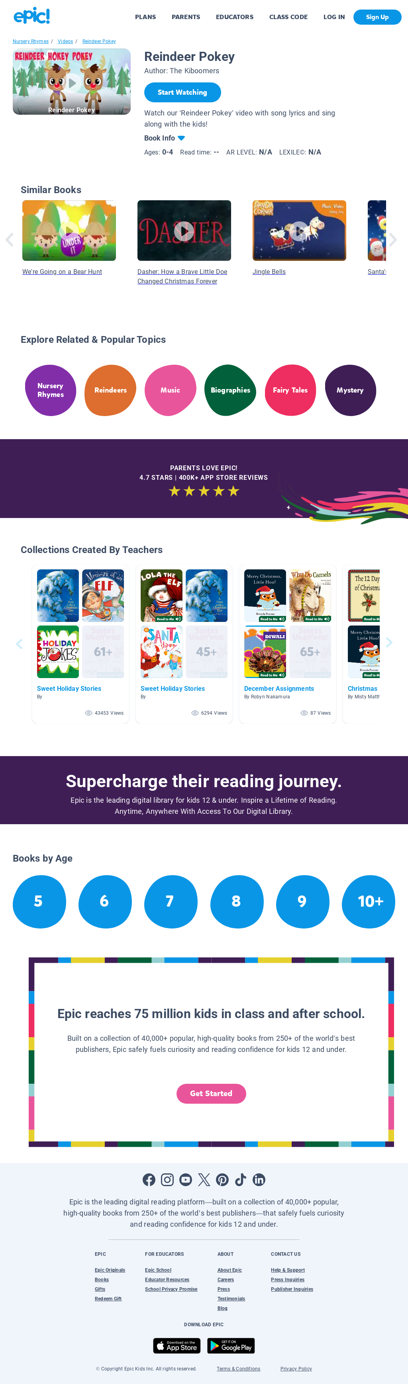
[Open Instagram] (167, 1179)
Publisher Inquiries (292, 1289)
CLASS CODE (288, 17)
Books (102, 1279)
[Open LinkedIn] (259, 1179)
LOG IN (334, 17)
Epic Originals (110, 1270)
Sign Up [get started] (377, 17)
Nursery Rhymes (31, 41)
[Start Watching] (182, 92)
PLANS (145, 17)
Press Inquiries (287, 1279)
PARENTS (186, 17)
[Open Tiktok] (240, 1179)
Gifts (100, 1289)
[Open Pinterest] (222, 1179)
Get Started (211, 1093)
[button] (80, 644)
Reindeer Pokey (99, 41)
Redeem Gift (108, 1299)
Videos (65, 41)
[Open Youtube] (185, 1179)
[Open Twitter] (204, 1179)
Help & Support (287, 1270)
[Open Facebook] (149, 1179)
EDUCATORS (234, 17)
